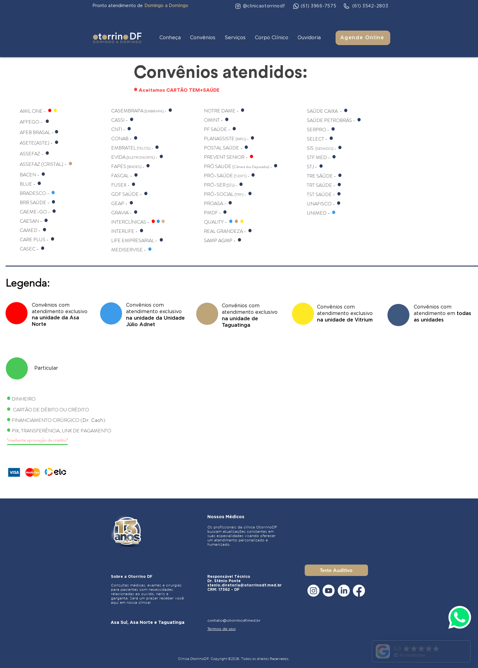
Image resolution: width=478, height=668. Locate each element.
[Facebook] (359, 591)
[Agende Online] (363, 38)
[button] (170, 38)
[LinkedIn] (344, 591)
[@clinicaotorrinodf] (260, 6)
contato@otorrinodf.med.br (233, 620)
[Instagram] (313, 591)
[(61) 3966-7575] (315, 6)
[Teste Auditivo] (336, 570)
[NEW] (16, 313)
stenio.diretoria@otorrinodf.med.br (244, 585)
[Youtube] (329, 591)
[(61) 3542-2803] (365, 6)
